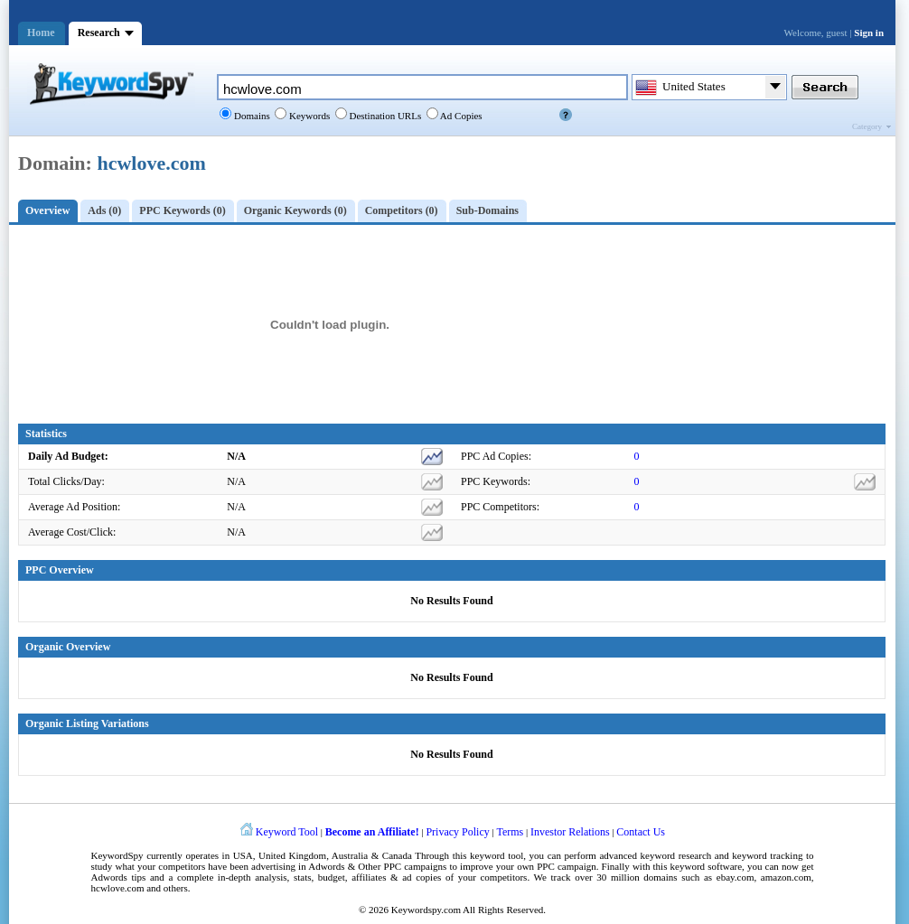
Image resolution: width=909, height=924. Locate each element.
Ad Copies (460, 115)
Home (41, 32)
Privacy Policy (457, 832)
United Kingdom (292, 855)
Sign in (869, 32)
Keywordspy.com (426, 909)
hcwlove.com (151, 163)
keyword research (676, 855)
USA (243, 855)
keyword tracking (767, 855)
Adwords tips (118, 877)
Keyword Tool (287, 832)
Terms (509, 832)
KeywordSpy (117, 855)
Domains (250, 115)
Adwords (326, 866)
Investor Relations (570, 832)
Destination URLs (384, 115)
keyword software (706, 866)
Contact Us (640, 832)
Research (99, 32)
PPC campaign (566, 866)
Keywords (308, 115)
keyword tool (496, 855)
